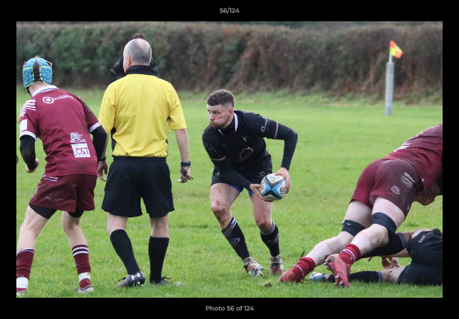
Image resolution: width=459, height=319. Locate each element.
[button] (443, 13)
